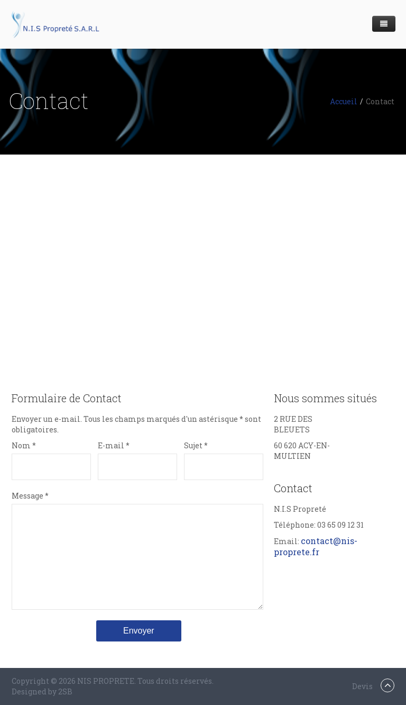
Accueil (343, 101)
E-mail (114, 445)
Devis (362, 686)
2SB (65, 691)
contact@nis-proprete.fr (315, 546)
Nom (24, 445)
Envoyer (138, 630)
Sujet (196, 445)
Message (30, 496)
